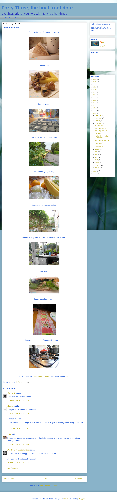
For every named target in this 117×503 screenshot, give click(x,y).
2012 (95, 113)
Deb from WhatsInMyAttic (18, 450)
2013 (95, 110)
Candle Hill (98, 133)
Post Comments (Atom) (49, 485)
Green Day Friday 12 (101, 131)
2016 (95, 102)
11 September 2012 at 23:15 (18, 429)
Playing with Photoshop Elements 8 (102, 136)
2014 (95, 108)
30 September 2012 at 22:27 (18, 462)
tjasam (65, 499)
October (97, 120)
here (67, 376)
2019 (95, 95)
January (97, 167)
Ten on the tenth (99, 125)
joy (103, 42)
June (96, 154)
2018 (95, 97)
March (97, 162)
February (98, 165)
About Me (8, 18)
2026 (95, 79)
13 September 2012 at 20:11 (18, 444)
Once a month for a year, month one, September (102, 141)
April (96, 160)
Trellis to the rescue (100, 128)
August (97, 149)
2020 (95, 92)
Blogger (82, 499)
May (96, 157)
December (98, 115)
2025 (95, 82)
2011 (95, 171)
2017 (95, 100)
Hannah (10, 406)
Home (17, 18)
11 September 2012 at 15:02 (18, 400)
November (98, 118)
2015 (95, 105)
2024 (95, 84)
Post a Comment (11, 468)
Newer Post (8, 478)
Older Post (80, 478)
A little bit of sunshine (40, 376)
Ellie (9, 434)
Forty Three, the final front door (37, 7)
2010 (95, 173)
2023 (95, 87)
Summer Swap (99, 146)
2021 (95, 89)
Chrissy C (11, 393)
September (98, 123)
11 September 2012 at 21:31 (18, 413)
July (96, 152)
